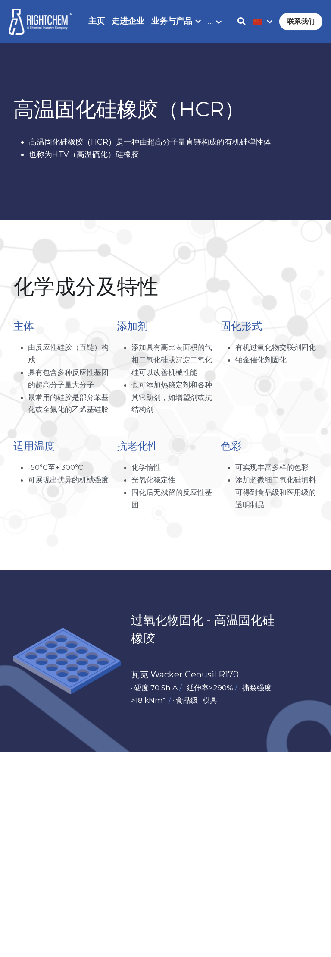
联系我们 (301, 21)
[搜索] (241, 21)
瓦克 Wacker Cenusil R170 (185, 676)
